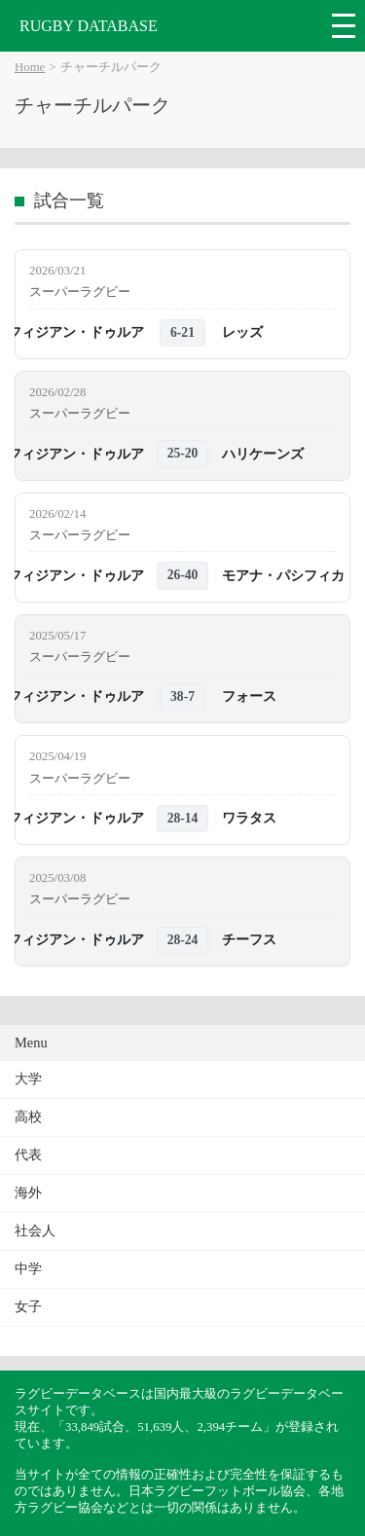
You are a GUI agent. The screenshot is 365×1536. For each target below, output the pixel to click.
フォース (249, 696)
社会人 (35, 1231)
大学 (28, 1079)
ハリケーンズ (263, 453)
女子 (28, 1306)
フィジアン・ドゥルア (76, 332)
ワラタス (249, 817)
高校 (28, 1117)
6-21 (182, 332)
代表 (28, 1155)
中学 (28, 1269)
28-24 (183, 940)
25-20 (183, 453)
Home (30, 67)
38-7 (182, 696)
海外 (28, 1193)
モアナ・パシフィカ (283, 575)
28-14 (183, 818)
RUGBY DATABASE (88, 26)
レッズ (242, 332)
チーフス (249, 939)
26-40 (183, 574)
